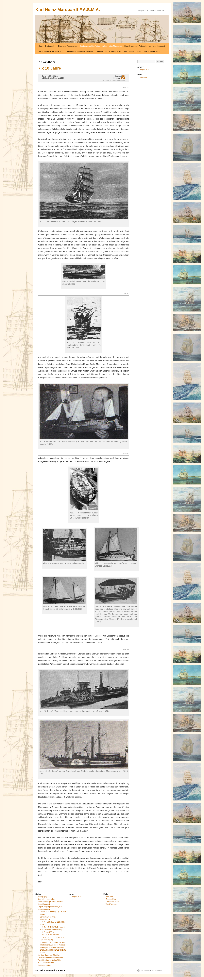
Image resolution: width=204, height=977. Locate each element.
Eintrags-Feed (111, 899)
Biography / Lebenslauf (67, 46)
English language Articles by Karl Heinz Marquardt (144, 46)
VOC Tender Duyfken (133, 51)
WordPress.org (111, 904)
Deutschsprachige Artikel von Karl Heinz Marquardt (101, 46)
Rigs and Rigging (46, 940)
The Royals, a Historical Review (52, 947)
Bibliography (50, 46)
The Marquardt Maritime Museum (79, 51)
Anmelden (143, 77)
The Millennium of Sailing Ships (108, 51)
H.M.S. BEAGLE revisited (49, 935)
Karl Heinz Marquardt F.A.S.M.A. (67, 9)
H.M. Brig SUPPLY (47, 932)
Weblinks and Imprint (153, 51)
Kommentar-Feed (112, 902)
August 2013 (144, 70)
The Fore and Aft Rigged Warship (52, 945)
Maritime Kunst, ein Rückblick (51, 51)
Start (40, 46)
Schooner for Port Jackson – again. (53, 942)
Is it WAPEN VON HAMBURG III (52, 937)
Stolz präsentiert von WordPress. (151, 970)
